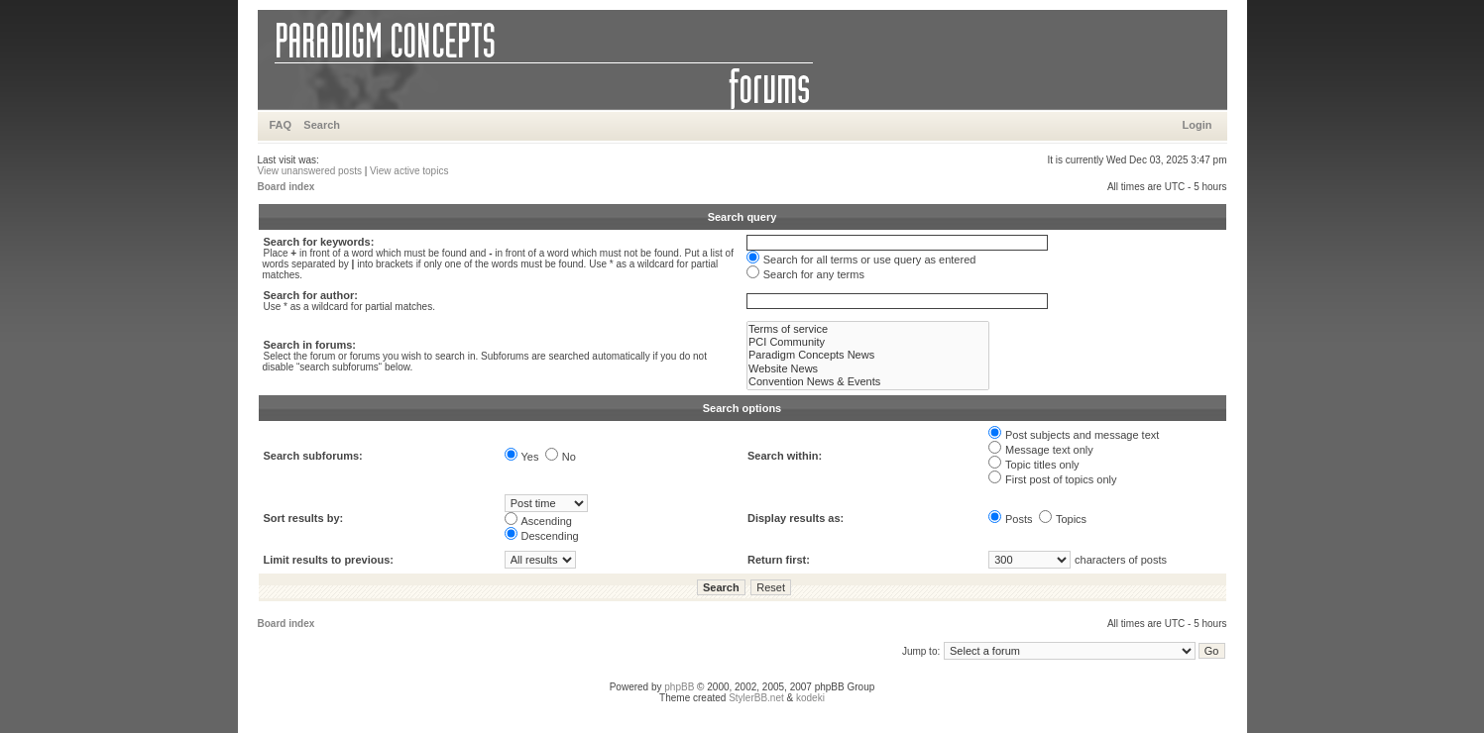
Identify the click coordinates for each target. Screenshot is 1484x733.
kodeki (810, 697)
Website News (867, 369)
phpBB (679, 686)
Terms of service (867, 329)
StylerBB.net (756, 697)
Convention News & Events (867, 381)
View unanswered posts (310, 170)
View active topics (409, 170)
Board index (286, 186)
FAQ (281, 125)
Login (1197, 125)
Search (321, 125)
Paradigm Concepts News (867, 355)
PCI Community (867, 342)
